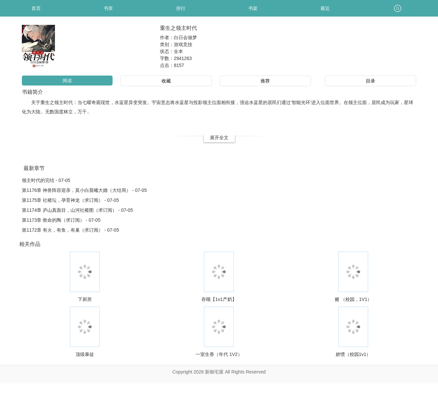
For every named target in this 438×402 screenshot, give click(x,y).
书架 (253, 8)
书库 (108, 8)
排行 (180, 8)
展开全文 (219, 137)
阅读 (67, 80)
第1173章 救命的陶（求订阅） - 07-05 (61, 220)
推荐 (265, 81)
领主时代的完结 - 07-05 (46, 180)
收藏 (166, 81)
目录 (370, 81)
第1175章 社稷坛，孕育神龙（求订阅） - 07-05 (70, 200)
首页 (36, 8)
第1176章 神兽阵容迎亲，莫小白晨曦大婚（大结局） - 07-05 (84, 190)
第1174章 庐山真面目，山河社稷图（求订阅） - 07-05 (77, 210)
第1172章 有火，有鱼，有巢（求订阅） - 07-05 (70, 230)
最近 (325, 8)
